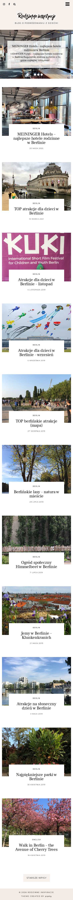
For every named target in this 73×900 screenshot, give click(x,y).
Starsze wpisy (37, 877)
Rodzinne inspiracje (36, 16)
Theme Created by (36, 896)
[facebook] (9, 4)
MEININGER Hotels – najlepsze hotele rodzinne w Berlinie (36, 48)
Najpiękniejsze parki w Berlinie (36, 777)
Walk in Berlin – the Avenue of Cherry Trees (36, 847)
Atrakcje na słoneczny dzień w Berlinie (36, 706)
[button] (68, 4)
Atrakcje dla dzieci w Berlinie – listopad (36, 282)
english (36, 839)
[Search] (14, 4)
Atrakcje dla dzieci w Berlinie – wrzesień (36, 352)
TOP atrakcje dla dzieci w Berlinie (36, 211)
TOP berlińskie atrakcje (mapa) (36, 423)
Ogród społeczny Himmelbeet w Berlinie (36, 564)
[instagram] (4, 4)
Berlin (36, 128)
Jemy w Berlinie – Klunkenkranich (36, 635)
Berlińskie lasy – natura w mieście (36, 494)
